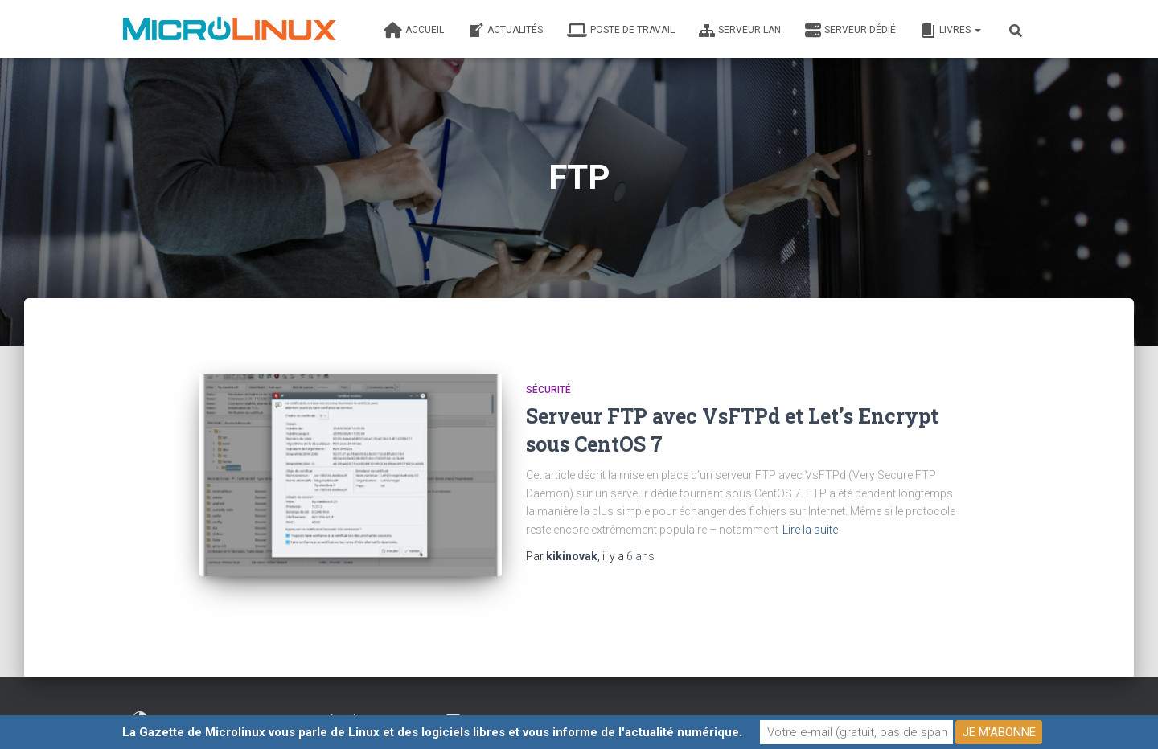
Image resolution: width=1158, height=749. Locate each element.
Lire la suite (810, 529)
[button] (977, 29)
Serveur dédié (850, 31)
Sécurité (548, 389)
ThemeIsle (1011, 712)
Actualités (505, 31)
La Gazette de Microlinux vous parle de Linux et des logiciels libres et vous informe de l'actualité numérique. (432, 732)
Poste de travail (621, 31)
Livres (950, 31)
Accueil (414, 31)
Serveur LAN (740, 31)
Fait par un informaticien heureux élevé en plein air (275, 711)
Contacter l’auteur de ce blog (533, 711)
